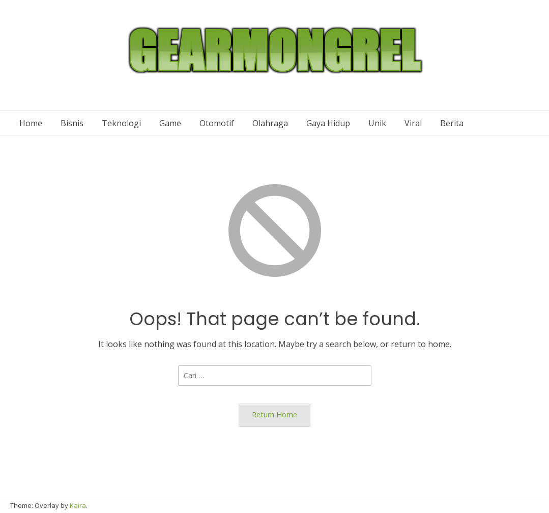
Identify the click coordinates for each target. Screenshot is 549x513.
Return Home (274, 414)
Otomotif (216, 123)
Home (30, 123)
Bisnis (72, 123)
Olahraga (270, 123)
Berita (452, 123)
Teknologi (121, 123)
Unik (377, 123)
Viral (413, 123)
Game (170, 123)
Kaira (78, 505)
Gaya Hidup (328, 123)
